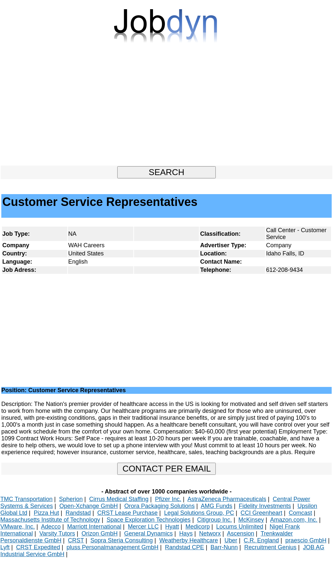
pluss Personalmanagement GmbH (112, 547)
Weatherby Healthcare (188, 540)
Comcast (300, 513)
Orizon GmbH (99, 533)
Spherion (71, 499)
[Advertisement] (166, 107)
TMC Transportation (26, 499)
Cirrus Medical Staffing (119, 499)
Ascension (240, 533)
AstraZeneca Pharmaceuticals (227, 499)
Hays (186, 533)
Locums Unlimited (239, 526)
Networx (210, 533)
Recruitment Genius (270, 547)
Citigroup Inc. (214, 519)
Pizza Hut (46, 513)
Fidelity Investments (265, 506)
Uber (230, 540)
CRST (76, 540)
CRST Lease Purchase (127, 513)
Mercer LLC (143, 526)
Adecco (51, 526)
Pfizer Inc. (168, 499)
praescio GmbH (305, 540)
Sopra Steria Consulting (121, 540)
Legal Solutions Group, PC (199, 513)
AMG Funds (216, 506)
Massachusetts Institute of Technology (50, 519)
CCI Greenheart (261, 513)
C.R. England (261, 540)
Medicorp (198, 526)
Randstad (78, 513)
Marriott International (94, 526)
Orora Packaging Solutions (159, 506)
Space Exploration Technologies (149, 519)
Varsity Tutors (57, 533)
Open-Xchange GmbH (88, 506)
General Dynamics (148, 533)
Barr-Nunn (224, 547)
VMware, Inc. (17, 526)
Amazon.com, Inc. (294, 519)
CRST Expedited (38, 547)
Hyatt (172, 526)
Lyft (5, 547)
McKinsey (251, 519)
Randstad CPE (184, 547)
